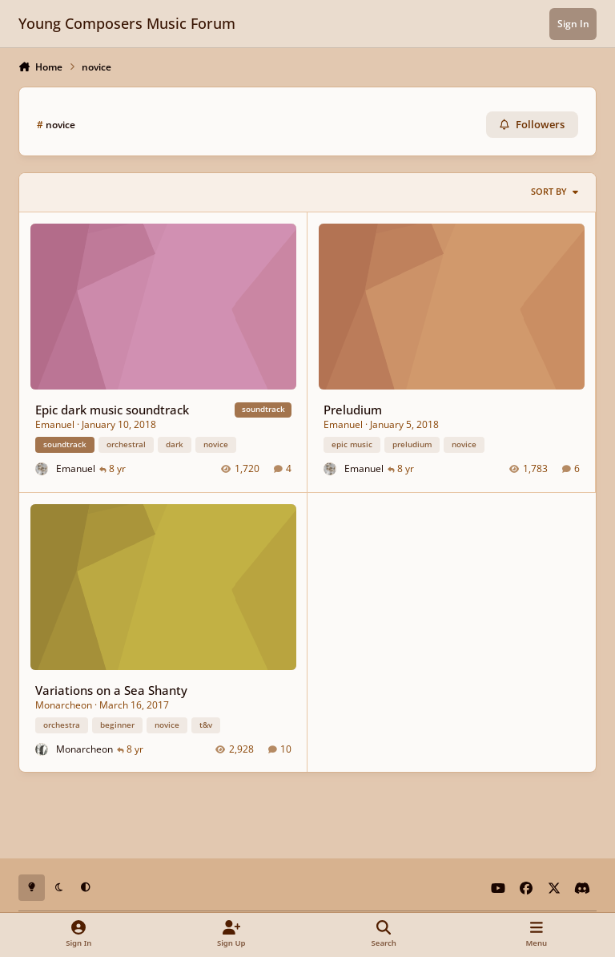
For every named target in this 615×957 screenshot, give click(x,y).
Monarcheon (63, 704)
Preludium (353, 409)
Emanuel (54, 424)
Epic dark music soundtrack (112, 409)
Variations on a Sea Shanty (111, 689)
